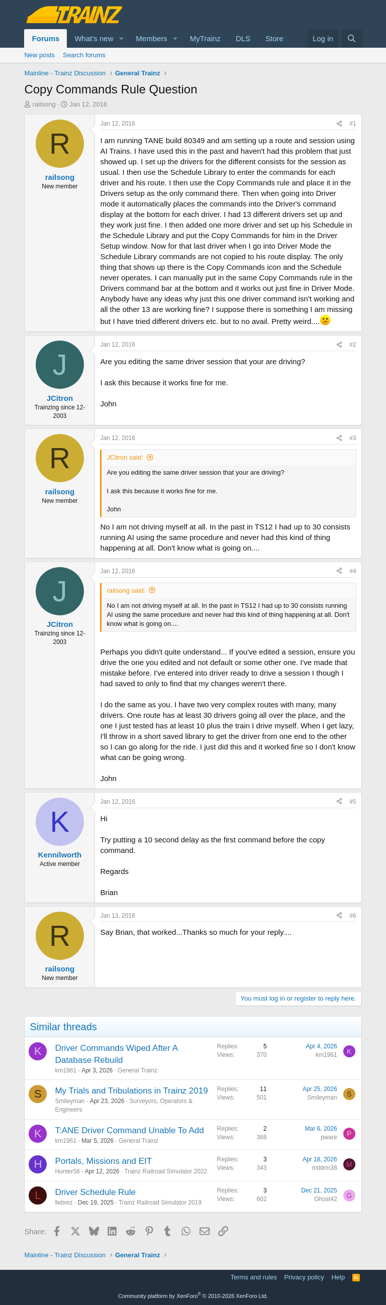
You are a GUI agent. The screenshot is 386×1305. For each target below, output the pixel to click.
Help (338, 1277)
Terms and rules (253, 1277)
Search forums (84, 55)
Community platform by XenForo (193, 1296)
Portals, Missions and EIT (103, 1161)
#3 (352, 438)
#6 (352, 915)
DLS (243, 38)
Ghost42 (325, 1199)
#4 (352, 571)
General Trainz (137, 1070)
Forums (45, 38)
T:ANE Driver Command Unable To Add (129, 1130)
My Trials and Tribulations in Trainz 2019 (131, 1091)
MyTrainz (205, 38)
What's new (93, 38)
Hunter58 (67, 1171)
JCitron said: (125, 457)
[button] (121, 38)
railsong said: (126, 590)
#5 (352, 801)
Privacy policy (304, 1277)
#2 (352, 344)
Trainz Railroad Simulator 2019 (160, 1202)
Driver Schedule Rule (95, 1192)
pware (329, 1137)
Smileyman (69, 1101)
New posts (39, 55)
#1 (352, 123)
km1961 (65, 1070)
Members (151, 38)
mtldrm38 (324, 1167)
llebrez (63, 1202)
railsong (44, 104)
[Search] (351, 38)
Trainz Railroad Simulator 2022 (165, 1171)
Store (274, 38)
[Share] (339, 124)
